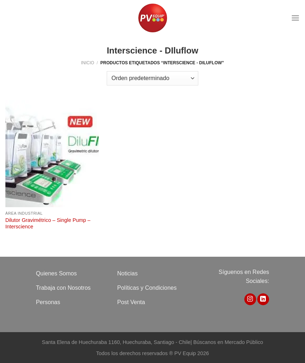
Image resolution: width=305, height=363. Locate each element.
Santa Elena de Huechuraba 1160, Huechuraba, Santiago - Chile (116, 342)
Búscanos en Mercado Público (228, 342)
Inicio (87, 62)
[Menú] (295, 18)
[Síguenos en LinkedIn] (263, 299)
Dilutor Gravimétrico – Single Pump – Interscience (48, 223)
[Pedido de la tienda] (152, 78)
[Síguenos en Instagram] (250, 299)
